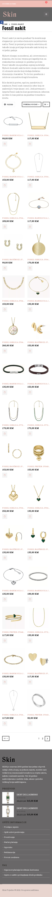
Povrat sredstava (11, 857)
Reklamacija (9, 852)
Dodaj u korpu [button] (4, 143)
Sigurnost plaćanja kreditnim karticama (21, 870)
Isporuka (8, 847)
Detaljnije (32, 782)
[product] (13, 121)
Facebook (1, 22)
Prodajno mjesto (11, 827)
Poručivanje (9, 837)
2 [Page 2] (42, 738)
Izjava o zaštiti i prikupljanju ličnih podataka (23, 875)
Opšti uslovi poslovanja (14, 832)
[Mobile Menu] (46, 14)
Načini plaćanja (10, 842)
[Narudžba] (31, 104)
